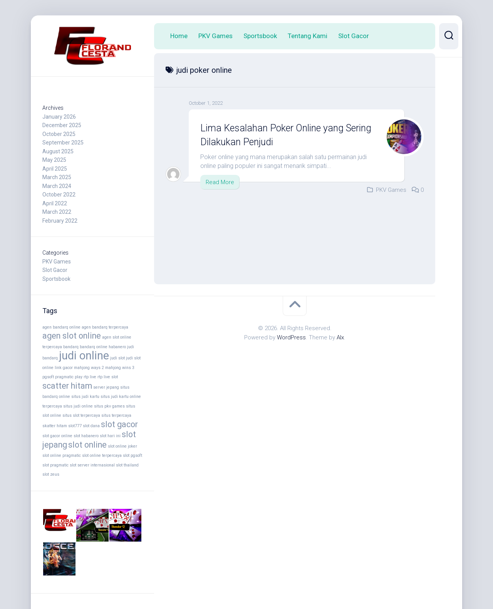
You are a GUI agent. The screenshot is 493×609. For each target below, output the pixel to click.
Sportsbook (56, 279)
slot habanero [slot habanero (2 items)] (86, 435)
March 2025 (56, 177)
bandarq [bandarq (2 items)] (71, 346)
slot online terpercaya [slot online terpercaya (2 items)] (102, 455)
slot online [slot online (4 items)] (87, 445)
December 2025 (61, 125)
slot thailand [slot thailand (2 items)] (127, 465)
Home (179, 36)
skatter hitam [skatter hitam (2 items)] (54, 425)
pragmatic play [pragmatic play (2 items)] (68, 376)
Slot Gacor (54, 270)
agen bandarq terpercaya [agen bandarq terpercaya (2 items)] (105, 327)
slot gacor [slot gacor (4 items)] (119, 424)
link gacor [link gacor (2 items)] (64, 367)
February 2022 (59, 221)
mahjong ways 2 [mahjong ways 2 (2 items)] (89, 367)
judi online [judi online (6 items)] (84, 355)
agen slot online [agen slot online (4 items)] (71, 336)
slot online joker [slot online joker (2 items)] (122, 446)
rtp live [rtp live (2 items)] (90, 376)
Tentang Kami (307, 36)
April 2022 (54, 203)
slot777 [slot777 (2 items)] (75, 425)
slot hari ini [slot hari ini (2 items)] (110, 435)
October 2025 (58, 134)
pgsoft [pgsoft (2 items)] (48, 376)
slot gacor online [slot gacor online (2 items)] (57, 435)
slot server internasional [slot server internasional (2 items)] (92, 465)
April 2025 (54, 169)
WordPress (291, 337)
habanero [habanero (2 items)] (117, 346)
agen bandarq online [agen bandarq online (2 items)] (61, 327)
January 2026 (59, 117)
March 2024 (56, 186)
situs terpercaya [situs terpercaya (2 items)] (116, 415)
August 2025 (58, 151)
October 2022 (58, 194)
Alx (340, 337)
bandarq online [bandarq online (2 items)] (93, 346)
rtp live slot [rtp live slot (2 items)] (107, 376)
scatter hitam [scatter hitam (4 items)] (67, 386)
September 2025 (63, 142)
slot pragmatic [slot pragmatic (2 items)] (55, 465)
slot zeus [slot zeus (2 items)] (50, 474)
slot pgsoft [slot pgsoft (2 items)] (132, 455)
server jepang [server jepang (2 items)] (106, 387)
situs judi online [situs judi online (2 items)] (78, 406)
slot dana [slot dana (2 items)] (91, 425)
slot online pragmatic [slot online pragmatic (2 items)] (61, 455)
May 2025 (54, 160)
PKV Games (56, 261)
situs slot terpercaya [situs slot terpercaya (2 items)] (81, 415)
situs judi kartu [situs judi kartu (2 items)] (85, 396)
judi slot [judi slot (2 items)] (117, 358)
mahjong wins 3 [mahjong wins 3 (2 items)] (119, 367)
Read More (220, 181)
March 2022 (56, 212)
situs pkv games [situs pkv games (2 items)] (109, 406)
